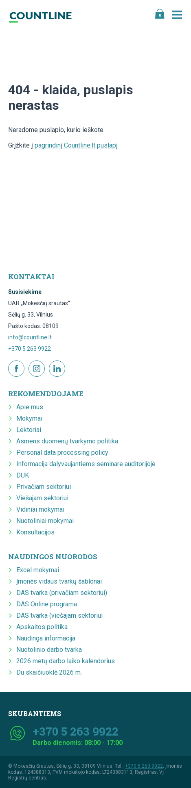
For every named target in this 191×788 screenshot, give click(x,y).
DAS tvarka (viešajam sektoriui (59, 615)
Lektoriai (28, 430)
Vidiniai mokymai (40, 509)
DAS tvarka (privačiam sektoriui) (61, 593)
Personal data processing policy (62, 452)
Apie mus (29, 407)
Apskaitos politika (42, 627)
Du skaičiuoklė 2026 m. (49, 672)
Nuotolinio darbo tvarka (49, 649)
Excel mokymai (37, 570)
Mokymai (29, 418)
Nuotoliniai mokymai (45, 521)
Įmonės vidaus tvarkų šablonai (59, 581)
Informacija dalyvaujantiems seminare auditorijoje (86, 464)
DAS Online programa (46, 604)
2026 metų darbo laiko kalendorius (65, 661)
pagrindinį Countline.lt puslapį (76, 145)
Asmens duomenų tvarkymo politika (67, 441)
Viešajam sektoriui (42, 498)
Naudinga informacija (45, 638)
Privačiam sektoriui (43, 487)
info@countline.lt (30, 337)
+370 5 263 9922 (29, 348)
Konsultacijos (35, 532)
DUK (22, 475)
